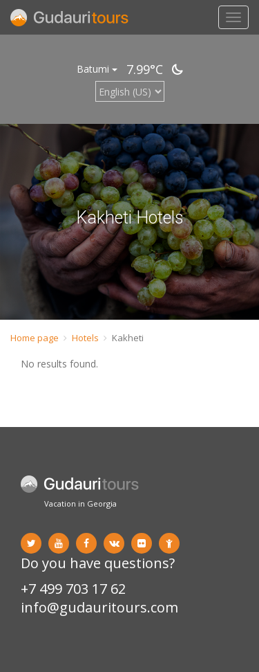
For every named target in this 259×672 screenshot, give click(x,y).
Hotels (85, 338)
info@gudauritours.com (99, 607)
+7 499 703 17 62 (73, 588)
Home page (34, 338)
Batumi (97, 68)
